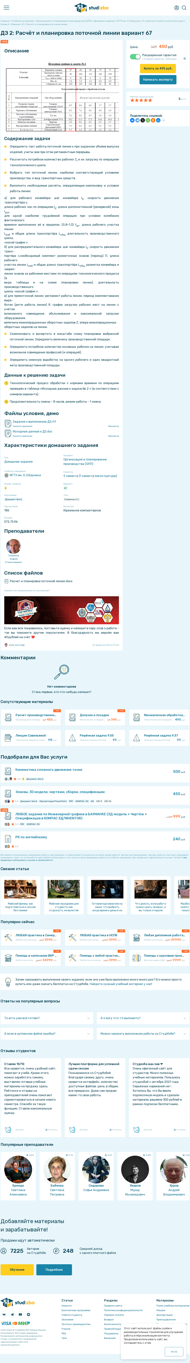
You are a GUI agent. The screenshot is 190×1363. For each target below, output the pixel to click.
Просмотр (113, 426)
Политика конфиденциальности (123, 1310)
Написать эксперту (158, 79)
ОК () (174, 1351)
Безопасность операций (119, 1324)
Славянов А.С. (71, 499)
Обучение (17, 1269)
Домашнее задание (18, 461)
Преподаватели (166, 1319)
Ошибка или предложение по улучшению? (27, 590)
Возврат (109, 1319)
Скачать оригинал (22, 426)
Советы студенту (72, 1315)
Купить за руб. (158, 68)
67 (65, 488)
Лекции (160, 1310)
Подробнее (54, 1269)
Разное (66, 1328)
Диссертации (164, 1315)
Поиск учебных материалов (172, 1305)
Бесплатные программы (76, 1310)
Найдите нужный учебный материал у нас (120, 984)
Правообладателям (116, 1328)
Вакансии (110, 1338)
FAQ (64, 1333)
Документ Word (13, 499)
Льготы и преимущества (76, 1324)
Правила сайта (113, 1305)
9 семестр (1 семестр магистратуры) (90, 476)
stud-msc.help (14, 645)
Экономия (67, 1319)
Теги (64, 1338)
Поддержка (111, 1333)
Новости (67, 1305)
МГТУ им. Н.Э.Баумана (22, 475)
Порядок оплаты (114, 1315)
